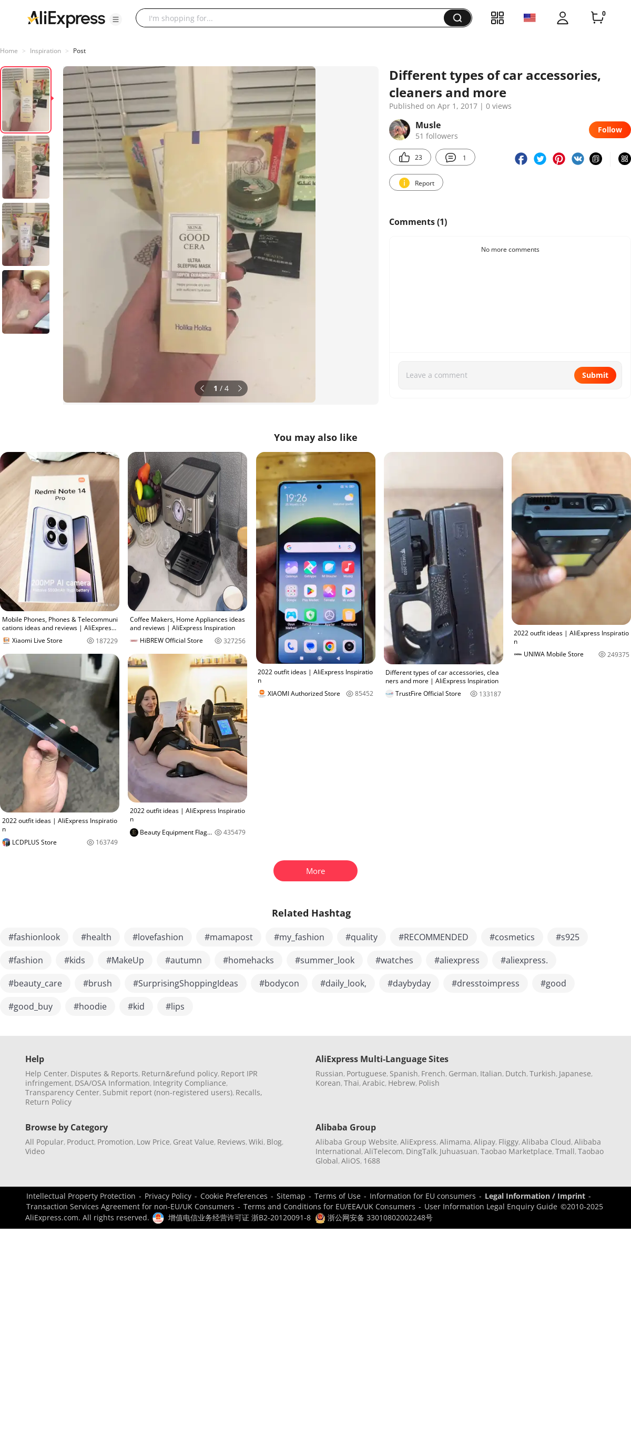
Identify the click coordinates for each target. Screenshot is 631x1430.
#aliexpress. (524, 960)
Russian (329, 1073)
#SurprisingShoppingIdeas (185, 983)
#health (96, 937)
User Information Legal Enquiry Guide (490, 1206)
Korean (328, 1083)
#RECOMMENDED (434, 937)
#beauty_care (35, 983)
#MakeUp (125, 960)
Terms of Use (337, 1196)
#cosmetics (512, 937)
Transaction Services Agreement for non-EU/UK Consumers (130, 1206)
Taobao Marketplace (516, 1151)
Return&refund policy (179, 1073)
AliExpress (418, 1142)
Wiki (256, 1142)
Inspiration (45, 50)
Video (35, 1151)
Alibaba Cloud (546, 1142)
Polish (429, 1083)
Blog (274, 1142)
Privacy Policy (168, 1196)
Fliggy (508, 1142)
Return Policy (48, 1102)
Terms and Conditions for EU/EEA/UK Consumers (329, 1206)
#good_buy (30, 1006)
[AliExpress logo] (66, 18)
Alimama (455, 1142)
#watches (394, 960)
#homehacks (248, 960)
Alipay (484, 1142)
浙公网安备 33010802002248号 (374, 1217)
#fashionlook (34, 937)
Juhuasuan (458, 1151)
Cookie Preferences (234, 1196)
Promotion (115, 1142)
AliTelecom (383, 1151)
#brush (97, 983)
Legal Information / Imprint (535, 1196)
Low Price (153, 1142)
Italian (491, 1073)
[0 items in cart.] (597, 17)
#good (553, 983)
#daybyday (409, 983)
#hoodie (90, 1006)
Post (79, 50)
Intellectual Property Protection (81, 1196)
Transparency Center (62, 1092)
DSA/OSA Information (112, 1083)
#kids (74, 960)
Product (80, 1142)
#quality (361, 937)
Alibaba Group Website (356, 1142)
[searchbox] (294, 18)
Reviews (231, 1142)
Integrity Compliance (189, 1083)
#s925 (567, 937)
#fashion (25, 960)
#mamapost (229, 937)
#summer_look (324, 960)
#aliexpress (457, 960)
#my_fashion (299, 937)
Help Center (46, 1073)
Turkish (543, 1073)
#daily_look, (343, 983)
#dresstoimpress (486, 983)
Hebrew (401, 1083)
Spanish (404, 1073)
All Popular (44, 1142)
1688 (371, 1161)
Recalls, (249, 1092)
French (433, 1073)
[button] (115, 19)
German (463, 1073)
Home (9, 50)
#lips (175, 1006)
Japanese (575, 1073)
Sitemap (291, 1196)
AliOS (350, 1161)
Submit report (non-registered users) (167, 1092)
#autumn (183, 960)
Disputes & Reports (104, 1073)
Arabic (373, 1083)
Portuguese (366, 1073)
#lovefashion (158, 937)
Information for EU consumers (423, 1196)
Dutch (515, 1073)
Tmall (565, 1151)
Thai (351, 1083)
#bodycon (279, 983)
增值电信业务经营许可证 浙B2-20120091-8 (239, 1217)
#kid (136, 1006)
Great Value (193, 1142)
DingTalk (421, 1151)
